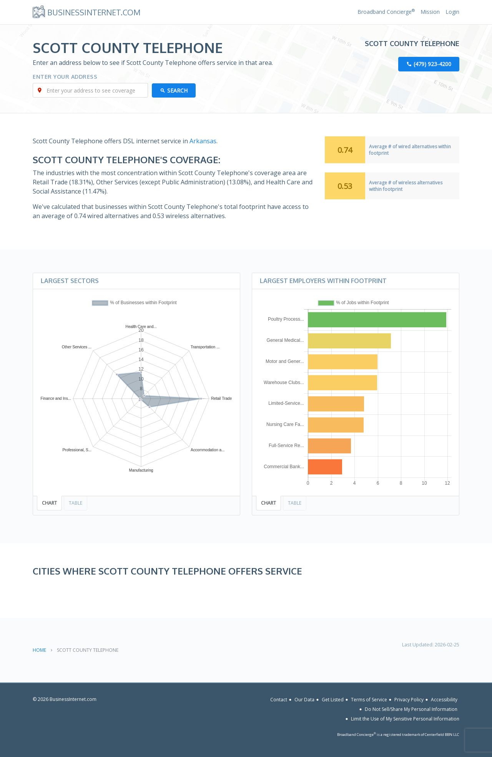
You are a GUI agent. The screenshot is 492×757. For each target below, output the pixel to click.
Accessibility (444, 699)
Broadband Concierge (386, 11)
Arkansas (202, 141)
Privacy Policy (409, 699)
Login (452, 11)
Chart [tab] (49, 503)
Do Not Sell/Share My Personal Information (411, 709)
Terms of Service (369, 699)
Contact (278, 699)
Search (177, 90)
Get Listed (333, 699)
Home (39, 650)
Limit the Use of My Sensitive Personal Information (405, 719)
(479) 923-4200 (432, 64)
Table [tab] (75, 503)
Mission (430, 11)
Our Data (304, 699)
